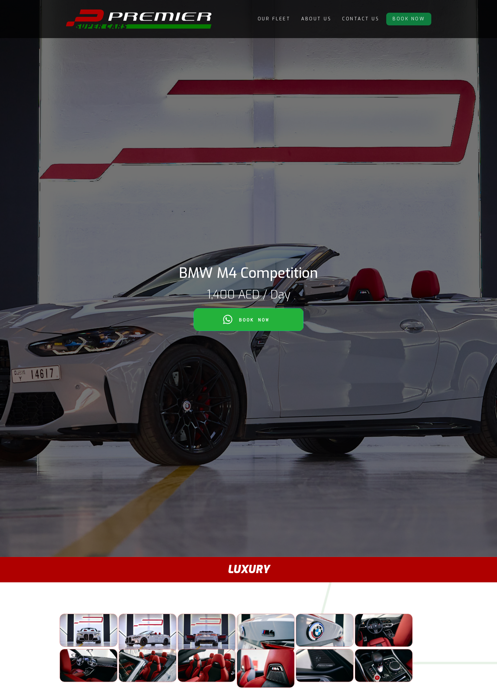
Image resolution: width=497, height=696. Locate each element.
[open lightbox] (88, 630)
